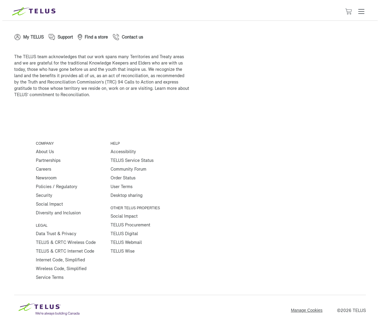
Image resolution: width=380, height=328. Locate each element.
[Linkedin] (77, 114)
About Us (45, 151)
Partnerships (48, 160)
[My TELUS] (29, 37)
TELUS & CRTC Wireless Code (66, 242)
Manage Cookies (306, 310)
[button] (361, 11)
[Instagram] (59, 114)
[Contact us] (128, 37)
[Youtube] (95, 114)
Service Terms (50, 277)
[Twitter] (41, 114)
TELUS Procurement (130, 225)
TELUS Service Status (132, 160)
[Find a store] (93, 37)
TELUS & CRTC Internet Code (65, 251)
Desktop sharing (126, 195)
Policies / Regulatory (56, 186)
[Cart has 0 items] (348, 11)
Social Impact (49, 204)
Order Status (123, 178)
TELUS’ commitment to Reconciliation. (52, 94)
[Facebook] (23, 114)
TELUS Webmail (126, 242)
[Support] (60, 37)
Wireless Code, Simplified (61, 268)
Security (44, 195)
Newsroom (46, 178)
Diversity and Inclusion (58, 213)
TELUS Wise (123, 251)
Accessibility (123, 151)
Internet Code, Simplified (60, 260)
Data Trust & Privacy (56, 233)
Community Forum (128, 169)
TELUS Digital (124, 233)
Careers (43, 169)
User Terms (121, 186)
